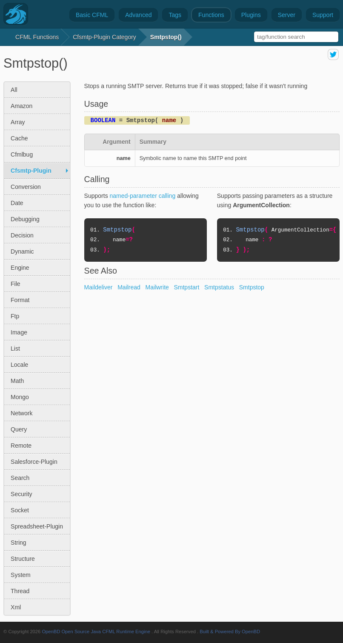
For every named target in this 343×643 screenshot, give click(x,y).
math (17, 380)
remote (21, 445)
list (15, 348)
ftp (15, 316)
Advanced (138, 14)
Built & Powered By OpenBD (230, 631)
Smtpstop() (166, 37)
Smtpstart (186, 287)
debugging (25, 219)
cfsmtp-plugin (31, 170)
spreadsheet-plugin (37, 526)
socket (20, 510)
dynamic (22, 251)
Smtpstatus (219, 287)
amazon (21, 106)
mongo (20, 397)
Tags (175, 14)
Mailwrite (157, 287)
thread (20, 591)
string (18, 542)
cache (19, 138)
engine (20, 267)
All (14, 89)
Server (286, 14)
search (20, 477)
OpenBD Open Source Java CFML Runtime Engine (96, 631)
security (21, 494)
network (21, 413)
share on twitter (333, 54)
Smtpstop (251, 287)
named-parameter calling (143, 195)
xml (16, 607)
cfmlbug (22, 154)
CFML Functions (37, 37)
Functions (211, 14)
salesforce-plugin (34, 461)
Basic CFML (92, 14)
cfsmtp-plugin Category (104, 37)
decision (22, 235)
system (21, 575)
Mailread (128, 287)
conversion (26, 186)
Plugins (251, 14)
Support (322, 14)
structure (23, 558)
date (17, 203)
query (19, 429)
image (19, 332)
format (20, 300)
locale (19, 364)
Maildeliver (98, 287)
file (15, 283)
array (18, 122)
